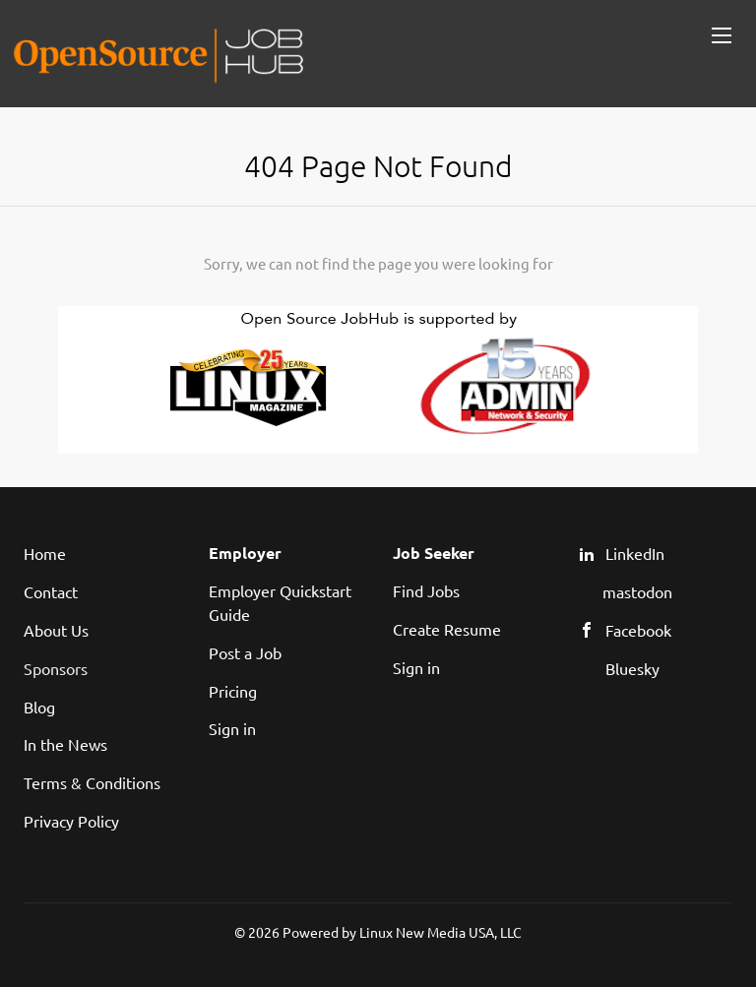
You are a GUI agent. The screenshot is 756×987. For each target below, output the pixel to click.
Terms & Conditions (92, 782)
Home (45, 553)
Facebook (638, 630)
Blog (39, 706)
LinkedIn (634, 553)
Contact (51, 591)
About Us (56, 630)
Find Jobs (426, 590)
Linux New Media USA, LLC (440, 932)
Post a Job (245, 652)
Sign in (232, 728)
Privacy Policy (71, 821)
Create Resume (447, 629)
